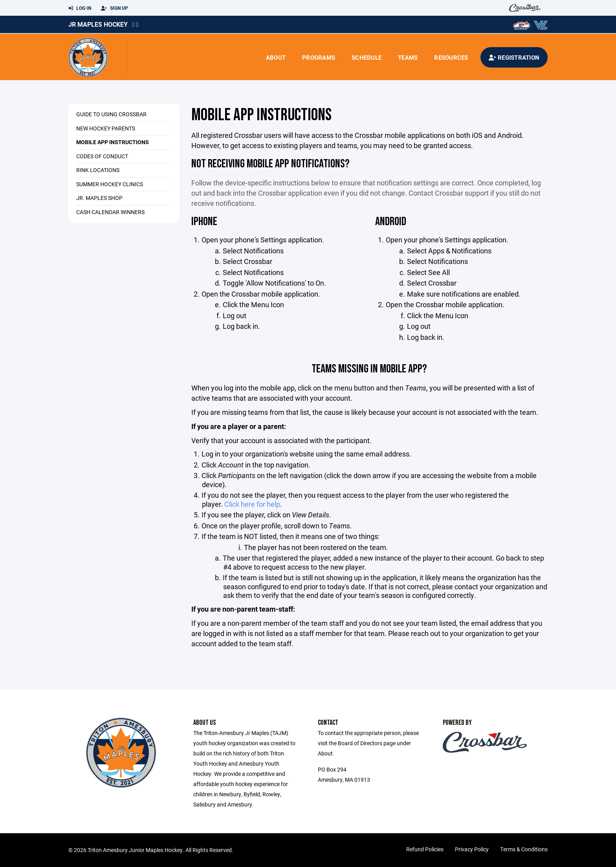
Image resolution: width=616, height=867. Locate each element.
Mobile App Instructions (112, 142)
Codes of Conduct (102, 156)
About (276, 57)
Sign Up (114, 8)
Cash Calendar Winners (110, 212)
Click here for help (252, 504)
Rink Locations (97, 170)
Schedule (366, 57)
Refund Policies (425, 849)
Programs (318, 57)
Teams (408, 57)
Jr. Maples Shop (99, 198)
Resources (451, 57)
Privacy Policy (472, 849)
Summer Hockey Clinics (109, 184)
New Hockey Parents (105, 128)
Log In (79, 8)
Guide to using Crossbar (111, 114)
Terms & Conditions (524, 849)
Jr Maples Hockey (98, 24)
